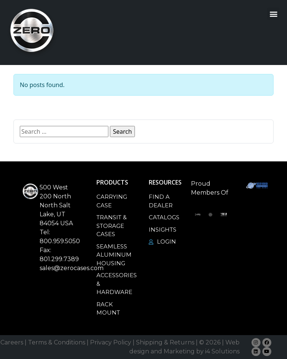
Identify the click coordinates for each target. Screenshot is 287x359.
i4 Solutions (222, 351)
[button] (273, 13)
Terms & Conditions (56, 342)
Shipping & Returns (165, 342)
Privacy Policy (110, 342)
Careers (11, 342)
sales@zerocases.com (72, 268)
